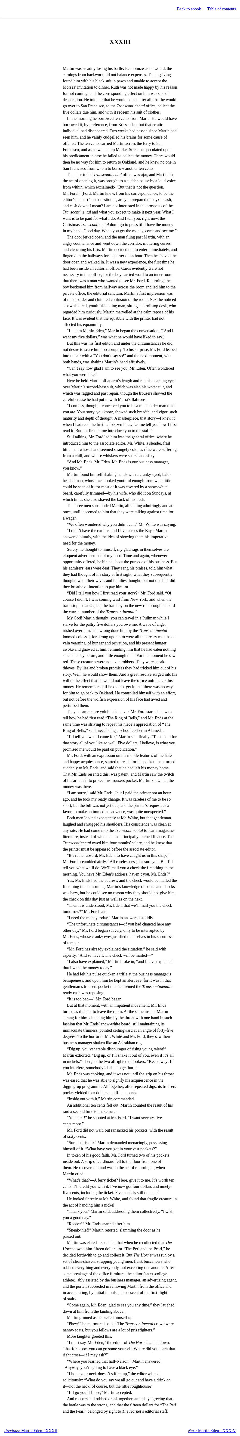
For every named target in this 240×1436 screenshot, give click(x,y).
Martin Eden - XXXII (30, 1430)
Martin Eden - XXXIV (212, 1430)
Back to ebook (189, 9)
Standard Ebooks (25, 9)
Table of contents (221, 9)
